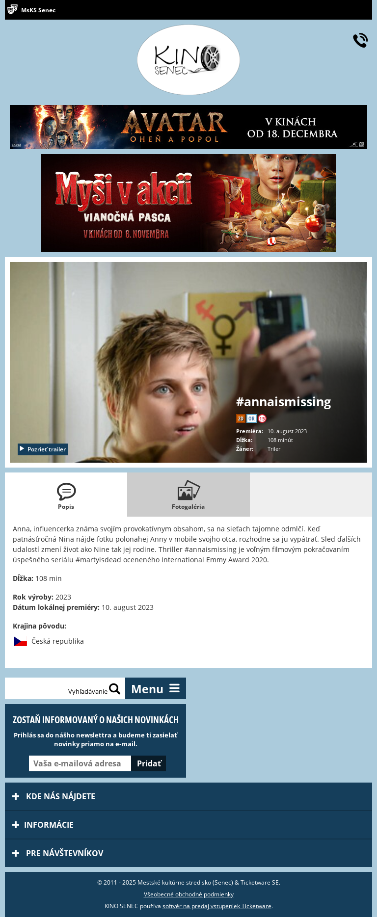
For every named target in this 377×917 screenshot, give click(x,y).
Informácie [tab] (43, 824)
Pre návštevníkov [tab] (57, 853)
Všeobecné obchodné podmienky (189, 894)
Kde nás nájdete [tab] (53, 796)
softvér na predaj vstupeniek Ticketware (216, 906)
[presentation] (66, 494)
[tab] (66, 494)
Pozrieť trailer (42, 449)
